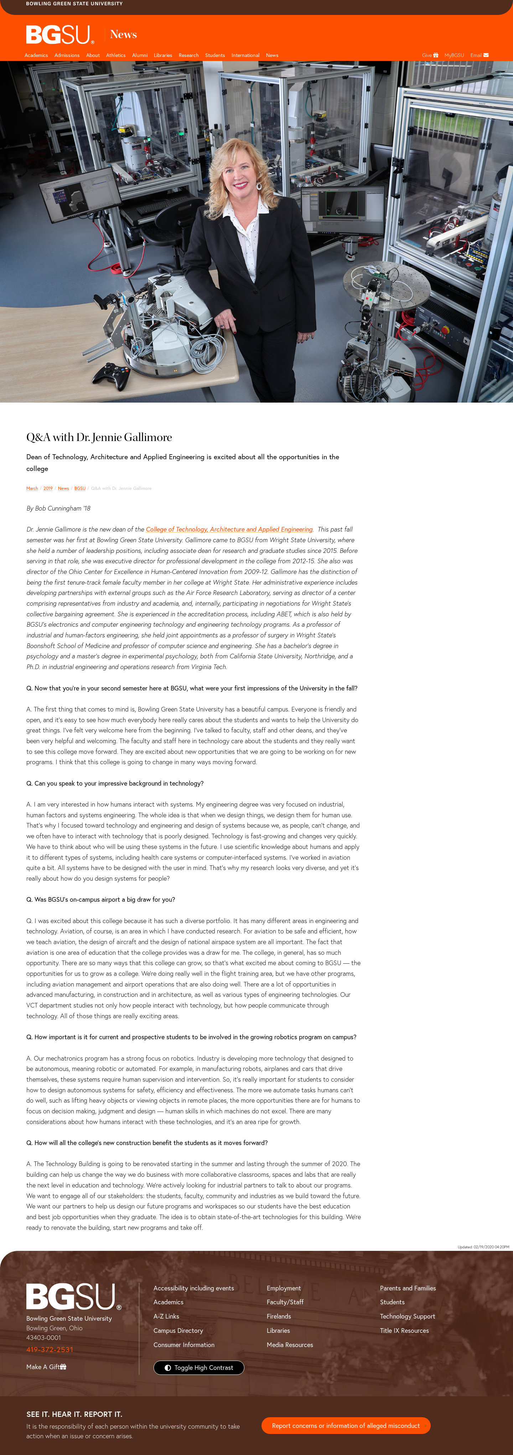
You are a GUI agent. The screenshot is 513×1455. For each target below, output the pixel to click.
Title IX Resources (404, 1330)
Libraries (163, 55)
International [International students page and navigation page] (246, 55)
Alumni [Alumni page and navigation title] (139, 55)
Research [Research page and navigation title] (189, 55)
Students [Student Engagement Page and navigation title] (215, 55)
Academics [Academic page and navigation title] (36, 55)
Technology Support (407, 1316)
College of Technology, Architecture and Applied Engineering (229, 529)
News (63, 488)
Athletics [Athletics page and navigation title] (116, 55)
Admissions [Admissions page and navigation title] (67, 55)
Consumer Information (184, 1345)
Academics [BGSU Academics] (168, 1302)
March (32, 488)
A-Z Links (166, 1316)
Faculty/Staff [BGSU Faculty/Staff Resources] (285, 1302)
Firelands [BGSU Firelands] (279, 1316)
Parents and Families (408, 1288)
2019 (48, 488)
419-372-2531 (49, 1349)
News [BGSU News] (272, 55)
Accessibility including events (194, 1288)
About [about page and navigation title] (93, 55)
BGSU (80, 488)
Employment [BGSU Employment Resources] (284, 1288)
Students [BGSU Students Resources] (392, 1302)
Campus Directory (178, 1330)
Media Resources (290, 1345)
